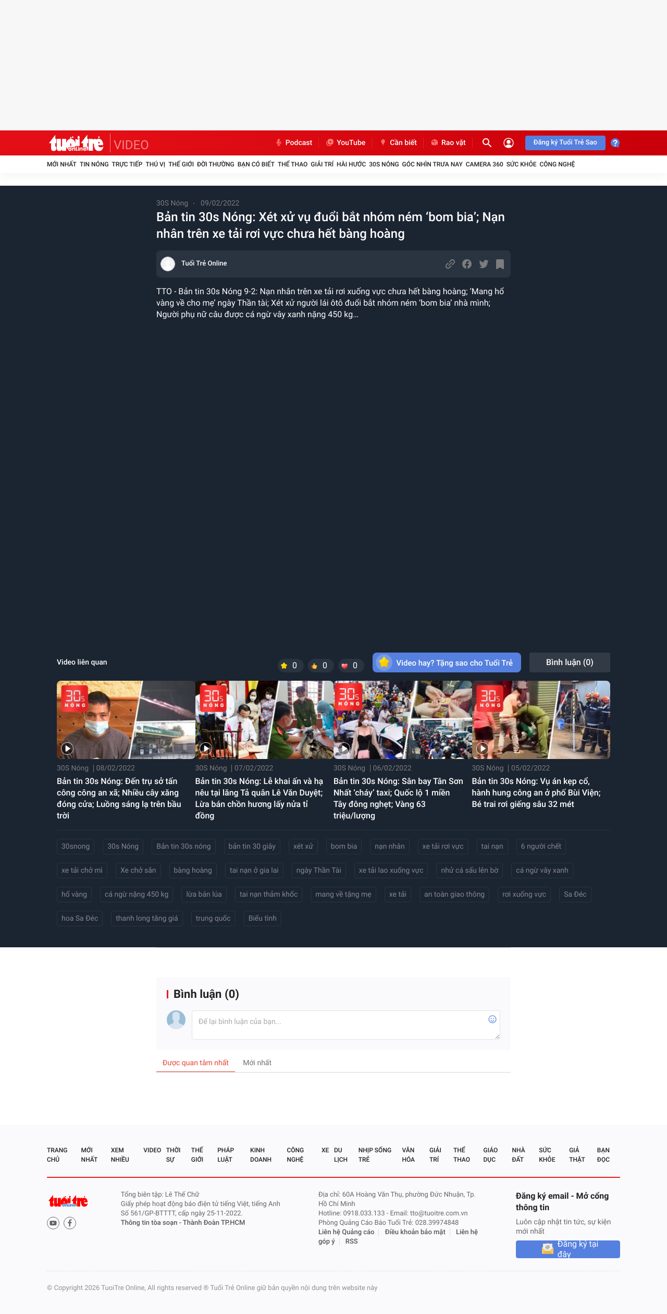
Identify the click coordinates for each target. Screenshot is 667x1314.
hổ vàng (74, 894)
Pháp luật (225, 1155)
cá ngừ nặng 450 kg (136, 894)
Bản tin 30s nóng (183, 846)
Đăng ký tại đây (578, 1249)
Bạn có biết (256, 164)
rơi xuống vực (524, 894)
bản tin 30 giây (252, 846)
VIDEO (131, 145)
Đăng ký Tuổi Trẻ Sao (565, 143)
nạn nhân (389, 846)
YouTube (345, 143)
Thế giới (181, 164)
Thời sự (173, 1155)
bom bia (344, 846)
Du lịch (341, 1155)
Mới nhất (62, 164)
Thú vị (155, 164)
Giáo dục (491, 1155)
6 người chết (541, 846)
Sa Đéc (575, 894)
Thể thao (292, 164)
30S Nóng (384, 164)
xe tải (397, 894)
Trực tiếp (127, 164)
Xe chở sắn (138, 870)
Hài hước (351, 164)
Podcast (293, 143)
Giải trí (322, 164)
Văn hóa (408, 1155)
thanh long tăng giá (147, 918)
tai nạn (492, 846)
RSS (351, 1242)
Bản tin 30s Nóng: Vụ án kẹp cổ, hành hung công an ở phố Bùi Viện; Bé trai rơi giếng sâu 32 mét (536, 792)
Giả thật (577, 1155)
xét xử (303, 846)
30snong (75, 846)
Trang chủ (57, 1155)
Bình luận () (570, 662)
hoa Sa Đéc (79, 918)
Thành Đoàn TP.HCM (214, 1223)
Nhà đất (518, 1155)
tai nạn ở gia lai (254, 870)
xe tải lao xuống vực (391, 870)
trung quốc (213, 918)
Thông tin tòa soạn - (152, 1223)
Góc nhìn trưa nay (432, 164)
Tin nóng (94, 164)
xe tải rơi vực (443, 846)
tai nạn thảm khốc (269, 894)
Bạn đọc (603, 1155)
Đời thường (215, 164)
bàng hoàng (193, 870)
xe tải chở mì (82, 870)
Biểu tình (263, 918)
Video (152, 1150)
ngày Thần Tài (319, 870)
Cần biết (397, 143)
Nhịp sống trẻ (375, 1155)
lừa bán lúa (204, 894)
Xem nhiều (120, 1155)
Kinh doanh (260, 1155)
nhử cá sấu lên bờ (469, 870)
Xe (325, 1150)
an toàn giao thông (454, 894)
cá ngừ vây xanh (542, 870)
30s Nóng (123, 846)
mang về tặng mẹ (343, 894)
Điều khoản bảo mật (415, 1232)
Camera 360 (484, 164)
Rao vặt (448, 143)
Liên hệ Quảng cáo (346, 1232)
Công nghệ (557, 164)
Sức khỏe (522, 164)
